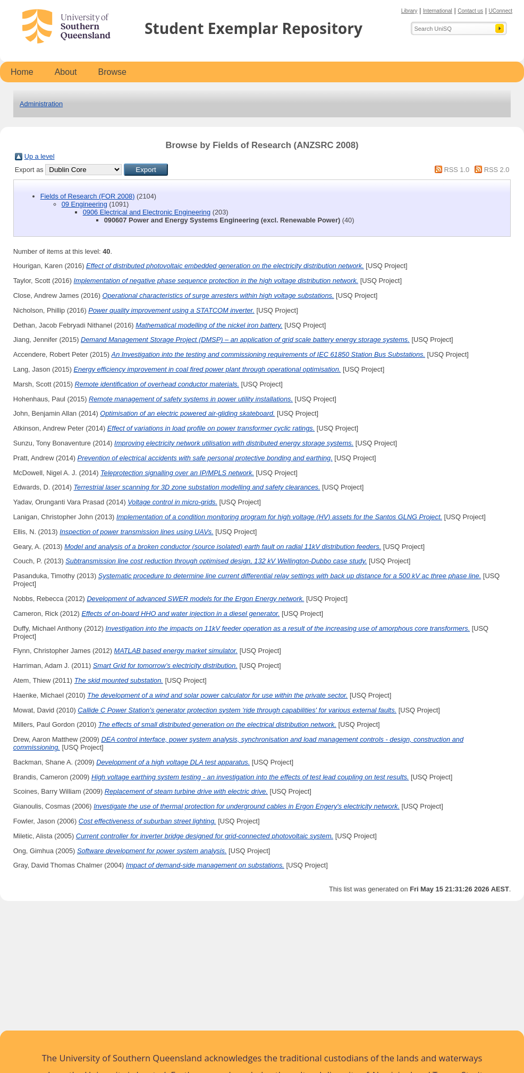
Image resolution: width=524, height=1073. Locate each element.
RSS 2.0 (497, 170)
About (66, 71)
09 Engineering (84, 204)
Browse (112, 71)
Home (22, 71)
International (437, 11)
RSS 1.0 (456, 170)
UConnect (500, 11)
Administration (41, 104)
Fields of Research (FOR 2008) (87, 196)
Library (409, 11)
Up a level (39, 156)
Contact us (470, 11)
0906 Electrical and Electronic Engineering (146, 212)
